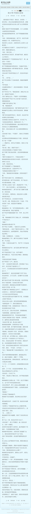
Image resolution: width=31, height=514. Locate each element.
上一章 (7, 15)
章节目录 (13, 15)
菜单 (28, 3)
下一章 (17, 15)
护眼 (18, 10)
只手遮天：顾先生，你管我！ (16, 7)
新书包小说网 (3, 7)
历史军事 (8, 7)
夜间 (20, 10)
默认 (15, 10)
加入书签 (23, 15)
